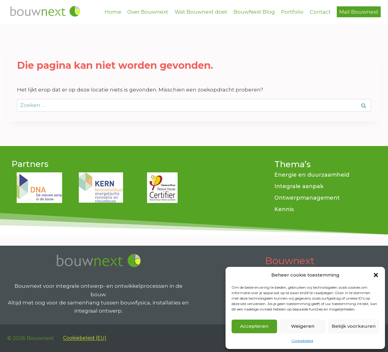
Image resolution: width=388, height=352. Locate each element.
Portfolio (292, 12)
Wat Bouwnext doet (201, 12)
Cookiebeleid (302, 340)
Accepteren (254, 326)
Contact (320, 12)
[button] (376, 275)
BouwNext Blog (254, 12)
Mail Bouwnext (358, 12)
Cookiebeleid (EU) (84, 338)
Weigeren (302, 326)
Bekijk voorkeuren (354, 326)
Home (113, 12)
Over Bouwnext (147, 12)
